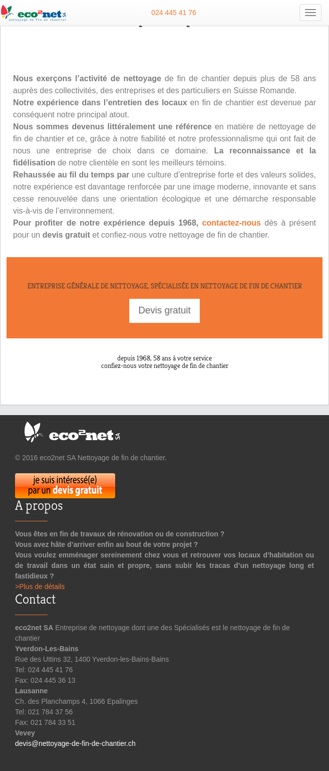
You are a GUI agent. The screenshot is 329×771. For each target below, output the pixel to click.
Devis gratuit (164, 310)
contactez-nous (231, 223)
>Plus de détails (40, 587)
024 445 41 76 (173, 13)
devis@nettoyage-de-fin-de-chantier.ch (75, 743)
